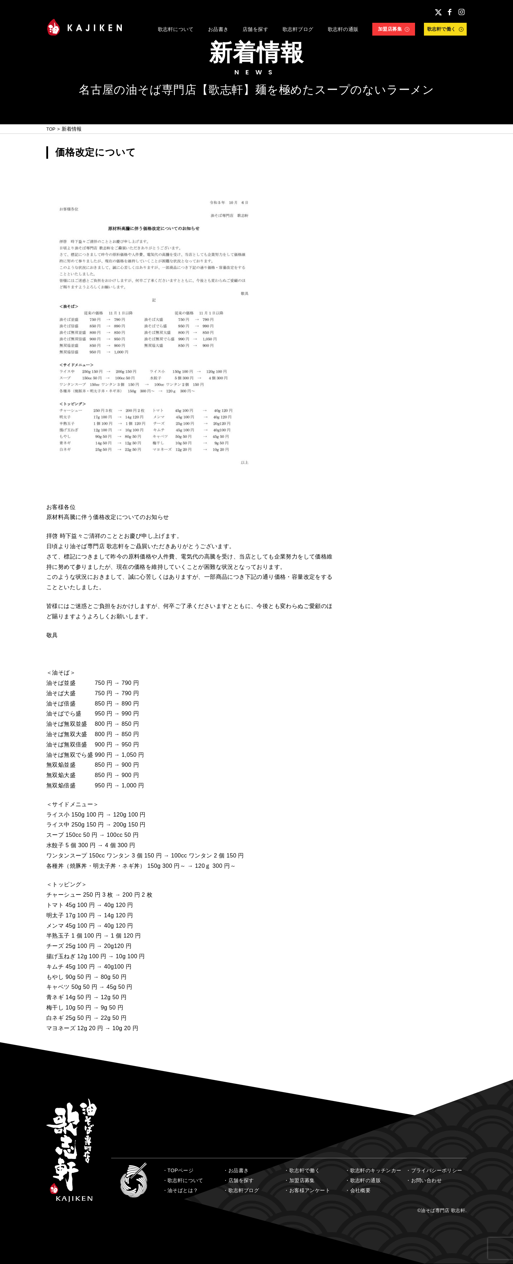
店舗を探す (241, 1180)
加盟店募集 (302, 1180)
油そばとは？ (182, 1190)
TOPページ (180, 1170)
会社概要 (360, 1190)
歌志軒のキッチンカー (375, 1170)
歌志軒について (185, 1180)
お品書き (238, 1170)
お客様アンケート (309, 1190)
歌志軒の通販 (365, 1180)
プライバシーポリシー (436, 1170)
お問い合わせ (426, 1180)
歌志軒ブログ (243, 1190)
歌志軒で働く (304, 1170)
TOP (51, 129)
